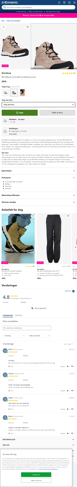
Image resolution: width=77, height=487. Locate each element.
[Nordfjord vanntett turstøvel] (18, 247)
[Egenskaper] (38, 171)
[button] (11, 366)
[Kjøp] (20, 113)
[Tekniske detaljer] (38, 202)
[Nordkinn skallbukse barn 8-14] (53, 247)
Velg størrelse (39, 104)
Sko (3, 21)
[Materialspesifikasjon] (38, 195)
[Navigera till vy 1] (54, 57)
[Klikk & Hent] (57, 113)
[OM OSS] (38, 445)
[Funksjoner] (38, 177)
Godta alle (36, 474)
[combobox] (14, 336)
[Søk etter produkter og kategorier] (39, 7)
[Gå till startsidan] (10, 2)
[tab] (38, 308)
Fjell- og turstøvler (13, 21)
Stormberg (6, 73)
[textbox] (73, 345)
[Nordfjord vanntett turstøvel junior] (5, 92)
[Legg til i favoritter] (28, 27)
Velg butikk (13, 134)
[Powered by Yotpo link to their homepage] (70, 291)
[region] (36, 468)
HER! (52, 15)
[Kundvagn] (69, 2)
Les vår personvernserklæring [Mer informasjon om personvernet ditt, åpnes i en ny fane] (48, 469)
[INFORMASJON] (38, 439)
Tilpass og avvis (36, 480)
